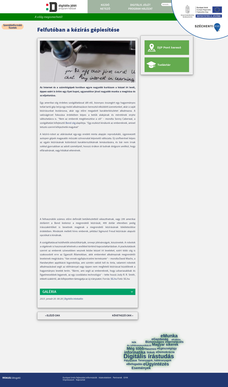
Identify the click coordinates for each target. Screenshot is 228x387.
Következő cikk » (122, 315)
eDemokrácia (165, 351)
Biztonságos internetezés (164, 341)
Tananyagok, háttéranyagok (154, 360)
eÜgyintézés (156, 364)
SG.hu (114, 278)
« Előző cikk (52, 315)
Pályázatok (130, 360)
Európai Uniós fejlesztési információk (80, 378)
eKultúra (175, 339)
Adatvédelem (105, 378)
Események (141, 368)
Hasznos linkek (151, 350)
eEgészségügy (167, 348)
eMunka (169, 336)
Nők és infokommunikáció (139, 344)
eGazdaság (160, 339)
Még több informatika (135, 350)
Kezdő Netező (105, 7)
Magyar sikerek (165, 344)
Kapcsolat (80, 380)
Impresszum (68, 380)
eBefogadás (134, 364)
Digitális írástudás (73, 298)
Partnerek (117, 378)
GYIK (126, 378)
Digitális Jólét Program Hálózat (140, 7)
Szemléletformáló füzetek (12, 26)
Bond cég (71, 123)
